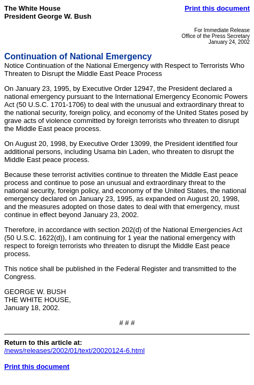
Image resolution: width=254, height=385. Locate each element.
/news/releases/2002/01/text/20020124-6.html (74, 350)
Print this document (217, 8)
